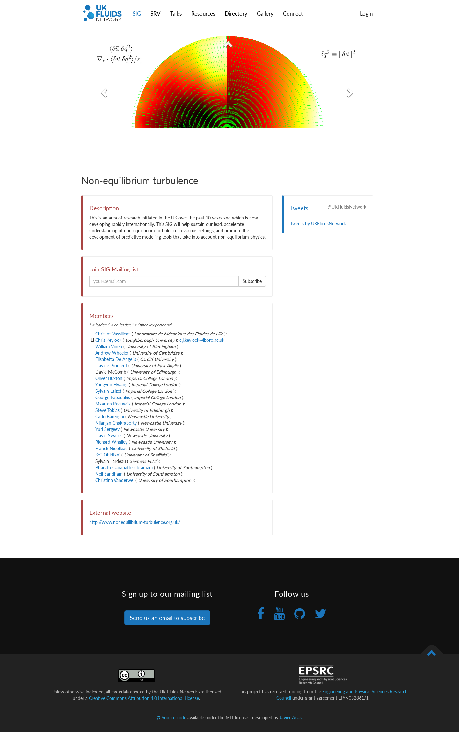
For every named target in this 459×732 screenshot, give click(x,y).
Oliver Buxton (108, 378)
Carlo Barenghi (109, 416)
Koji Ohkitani (107, 454)
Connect (293, 13)
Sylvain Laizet (108, 391)
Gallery (265, 13)
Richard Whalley (111, 442)
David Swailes (108, 435)
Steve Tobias (107, 410)
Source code (171, 717)
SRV (155, 13)
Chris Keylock (108, 340)
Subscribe (252, 281)
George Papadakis (112, 397)
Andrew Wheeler (111, 352)
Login (366, 13)
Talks (176, 13)
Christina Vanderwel (114, 480)
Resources (203, 13)
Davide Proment (111, 365)
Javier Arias (291, 717)
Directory (236, 13)
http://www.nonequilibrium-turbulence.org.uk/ (134, 522)
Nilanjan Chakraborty (116, 423)
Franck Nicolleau (111, 448)
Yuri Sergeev (107, 429)
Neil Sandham (109, 474)
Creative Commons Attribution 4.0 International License (144, 698)
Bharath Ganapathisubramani (124, 467)
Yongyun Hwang (111, 384)
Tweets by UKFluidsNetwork (318, 223)
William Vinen (108, 346)
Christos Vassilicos (112, 333)
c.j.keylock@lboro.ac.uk (201, 340)
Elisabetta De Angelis (115, 359)
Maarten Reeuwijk (113, 403)
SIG (137, 13)
